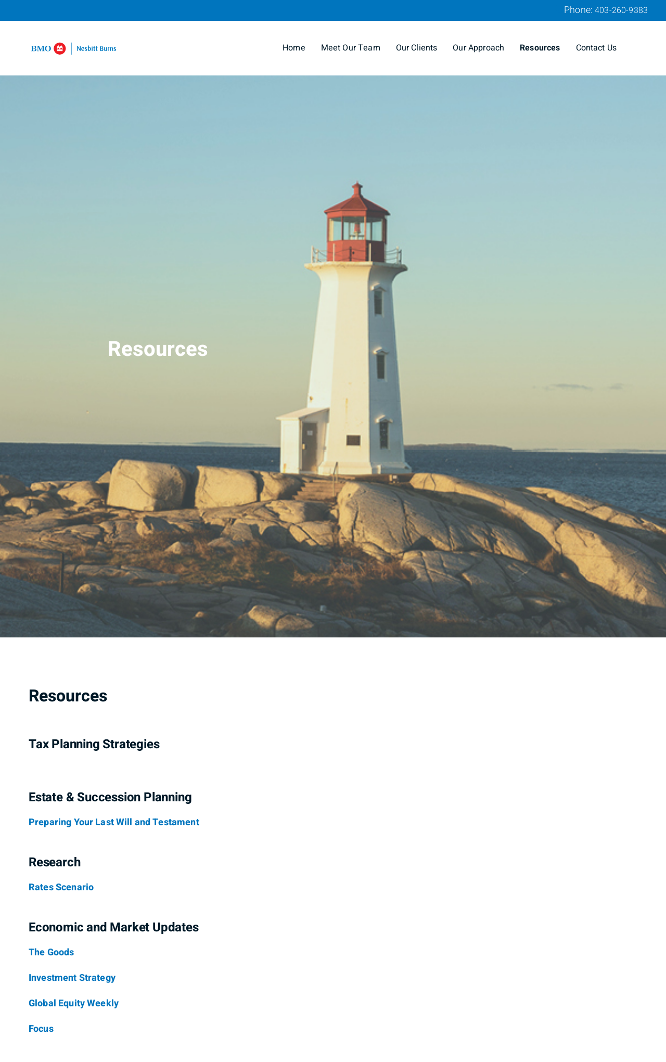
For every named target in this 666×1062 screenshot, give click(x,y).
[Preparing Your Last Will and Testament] (114, 822)
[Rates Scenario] (61, 887)
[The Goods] (51, 952)
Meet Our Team (350, 48)
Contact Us (596, 48)
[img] (333, 318)
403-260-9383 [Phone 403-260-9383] (621, 10)
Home (294, 48)
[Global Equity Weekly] (74, 1003)
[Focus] (41, 1029)
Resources (540, 48)
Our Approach (478, 48)
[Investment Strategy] (72, 978)
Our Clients (417, 48)
